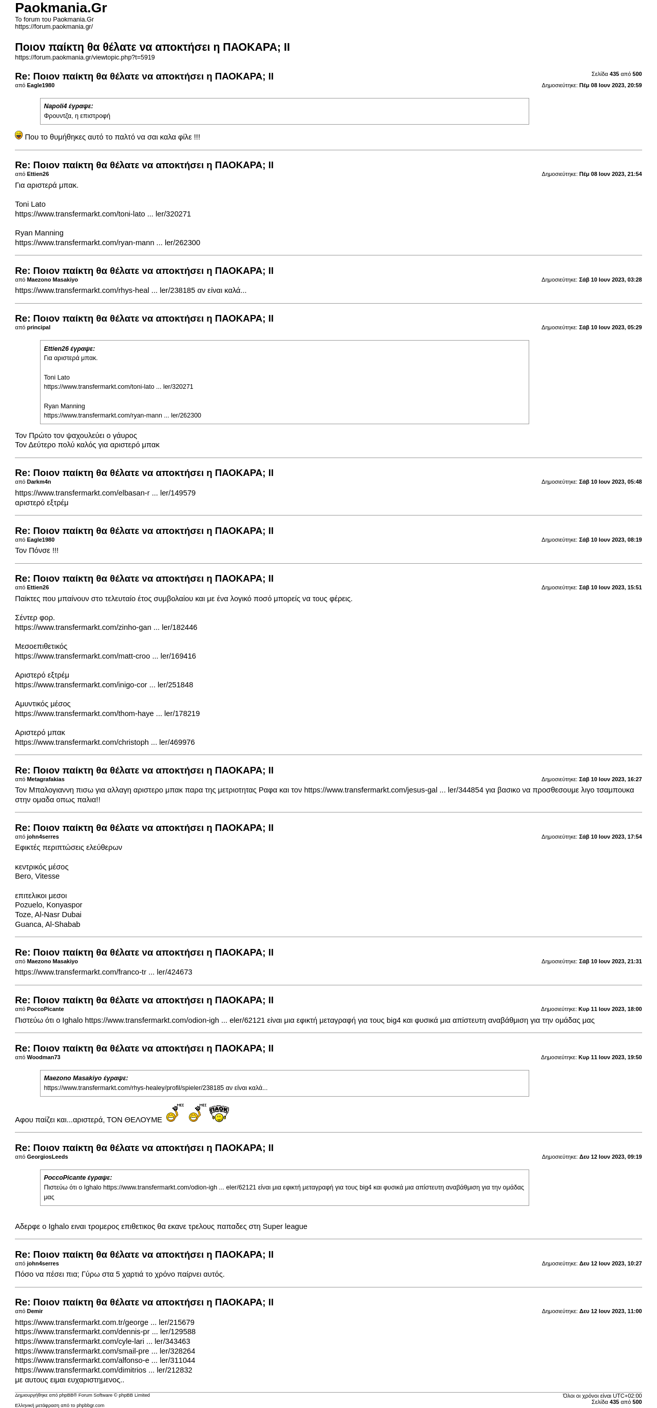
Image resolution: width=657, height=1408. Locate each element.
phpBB (66, 1395)
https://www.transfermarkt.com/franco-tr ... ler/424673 (103, 972)
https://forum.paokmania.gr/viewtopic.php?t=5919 (84, 57)
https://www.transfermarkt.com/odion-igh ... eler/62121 (175, 1020)
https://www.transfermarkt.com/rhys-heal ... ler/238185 (105, 290)
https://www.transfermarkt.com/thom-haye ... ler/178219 (107, 713)
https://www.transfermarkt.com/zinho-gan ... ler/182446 (106, 627)
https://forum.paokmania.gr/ (54, 26)
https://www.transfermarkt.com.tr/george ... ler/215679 (104, 1322)
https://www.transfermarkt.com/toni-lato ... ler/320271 (103, 214)
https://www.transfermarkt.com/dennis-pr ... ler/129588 (105, 1331)
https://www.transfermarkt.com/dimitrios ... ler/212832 (103, 1370)
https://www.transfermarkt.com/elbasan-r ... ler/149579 (105, 493)
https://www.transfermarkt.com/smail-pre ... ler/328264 (105, 1351)
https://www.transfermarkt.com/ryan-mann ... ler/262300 (107, 243)
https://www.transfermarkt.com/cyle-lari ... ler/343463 (102, 1341)
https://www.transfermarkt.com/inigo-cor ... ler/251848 (104, 685)
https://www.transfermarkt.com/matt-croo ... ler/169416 (105, 656)
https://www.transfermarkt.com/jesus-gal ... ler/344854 (393, 790)
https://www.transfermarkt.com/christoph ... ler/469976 (105, 742)
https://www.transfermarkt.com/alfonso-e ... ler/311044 (105, 1360)
